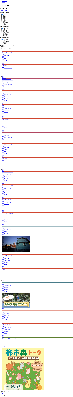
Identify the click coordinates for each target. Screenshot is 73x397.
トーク (4, 29)
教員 (4, 23)
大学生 (4, 19)
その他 (4, 24)
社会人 (4, 21)
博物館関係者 (5, 22)
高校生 (4, 18)
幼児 (4, 15)
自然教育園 (5, 42)
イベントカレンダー (3, 10)
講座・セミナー (6, 32)
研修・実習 (5, 35)
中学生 (4, 17)
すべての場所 (5, 39)
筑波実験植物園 (6, 41)
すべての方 (5, 14)
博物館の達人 (5, 34)
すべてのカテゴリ (6, 28)
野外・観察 (5, 31)
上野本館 (4, 40)
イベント (3, 2)
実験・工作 (5, 30)
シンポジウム (5, 33)
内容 (1, 45)
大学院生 (4, 20)
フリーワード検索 (3, 47)
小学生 (4, 16)
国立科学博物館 (4, 1)
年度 (1, 46)
